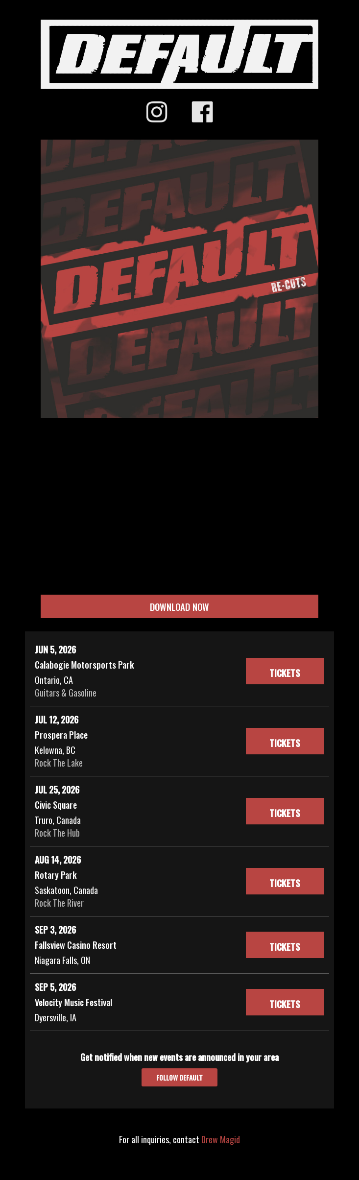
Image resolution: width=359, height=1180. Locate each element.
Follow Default (179, 1077)
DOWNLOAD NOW (179, 606)
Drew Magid (220, 1139)
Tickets (284, 672)
